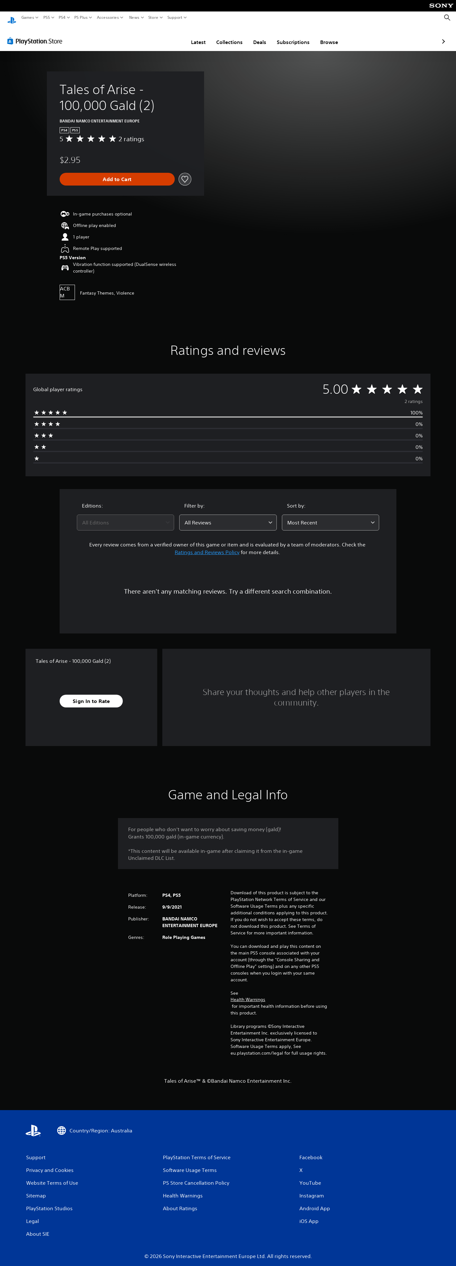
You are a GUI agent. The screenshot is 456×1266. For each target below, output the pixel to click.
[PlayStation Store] (36, 35)
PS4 (62, 17)
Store (153, 17)
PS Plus (81, 17)
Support (175, 17)
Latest (161, 36)
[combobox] (125, 516)
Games (27, 17)
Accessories (108, 17)
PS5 (46, 17)
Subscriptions (255, 36)
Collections (192, 36)
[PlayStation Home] (11, 17)
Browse (292, 36)
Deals (222, 36)
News (134, 17)
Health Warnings (248, 993)
